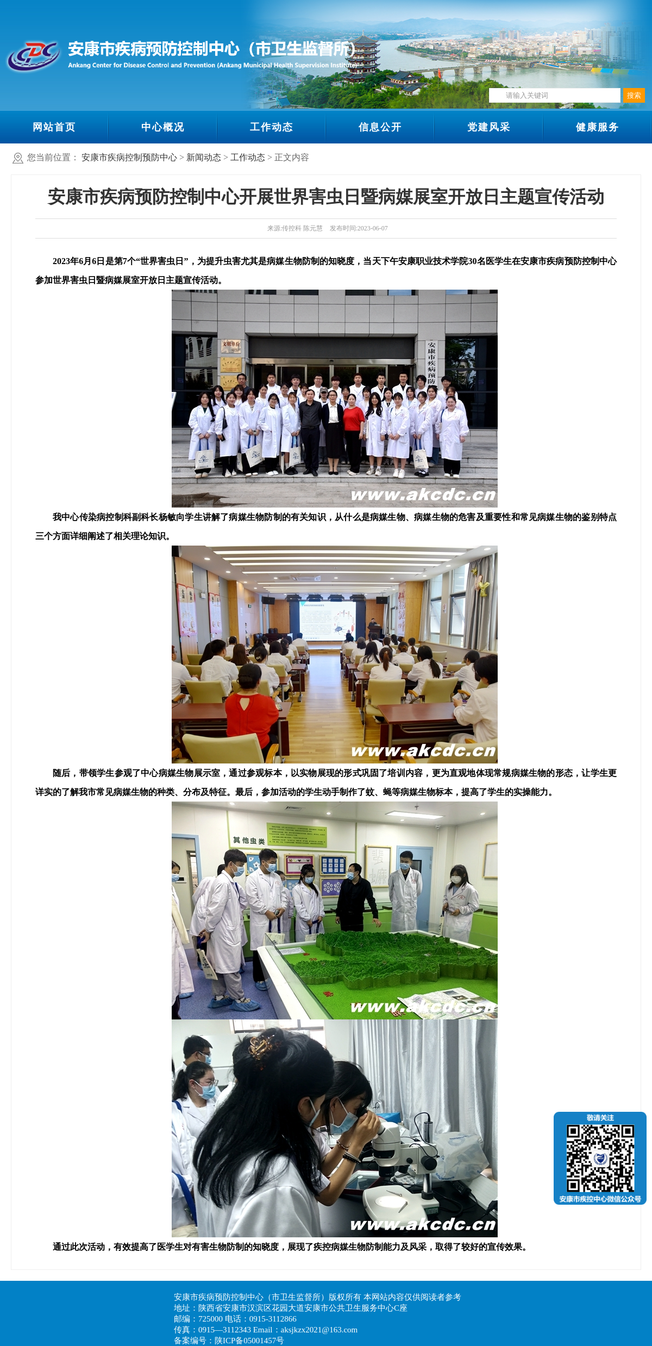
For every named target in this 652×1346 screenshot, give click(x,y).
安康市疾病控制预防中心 (129, 157)
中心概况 (163, 127)
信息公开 (380, 127)
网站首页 (54, 127)
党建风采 (489, 127)
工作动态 (271, 127)
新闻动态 (203, 157)
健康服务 (597, 127)
